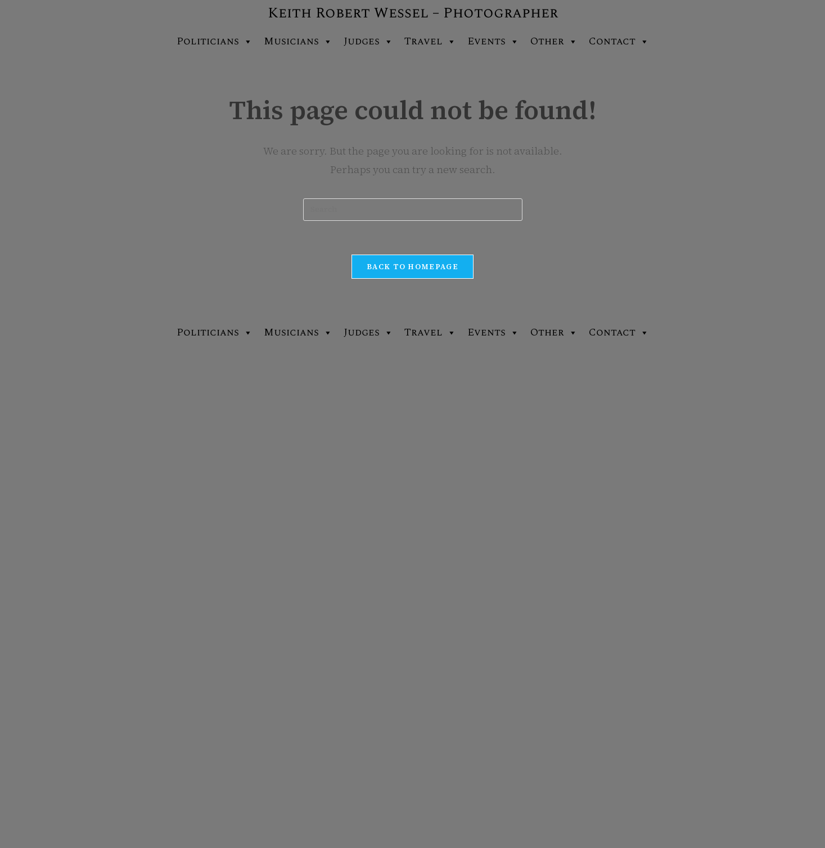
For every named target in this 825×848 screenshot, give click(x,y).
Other (554, 41)
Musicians (298, 41)
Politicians (215, 41)
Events (493, 41)
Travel (430, 41)
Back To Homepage (412, 266)
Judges (368, 41)
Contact (619, 41)
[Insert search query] (412, 209)
